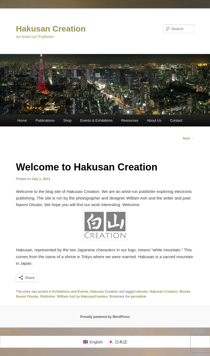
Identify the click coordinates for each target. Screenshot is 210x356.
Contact (176, 120)
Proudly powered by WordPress (105, 317)
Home (22, 120)
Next (188, 138)
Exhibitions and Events (70, 292)
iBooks (184, 292)
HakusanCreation (94, 296)
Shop (67, 120)
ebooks (142, 292)
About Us (154, 120)
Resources (129, 120)
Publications (45, 120)
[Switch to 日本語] (118, 342)
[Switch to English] (93, 342)
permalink (138, 296)
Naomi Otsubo (27, 296)
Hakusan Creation (51, 28)
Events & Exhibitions (96, 120)
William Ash (66, 296)
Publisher (47, 296)
